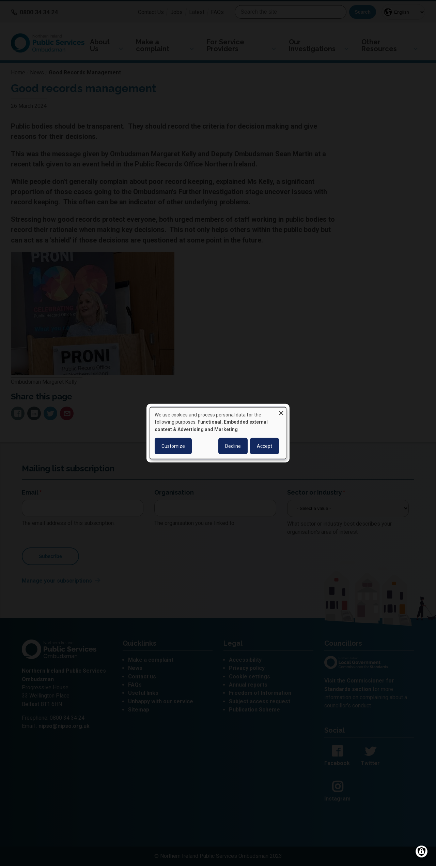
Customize (173, 446)
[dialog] (218, 433)
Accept (264, 446)
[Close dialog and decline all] (281, 411)
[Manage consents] (421, 851)
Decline (233, 446)
